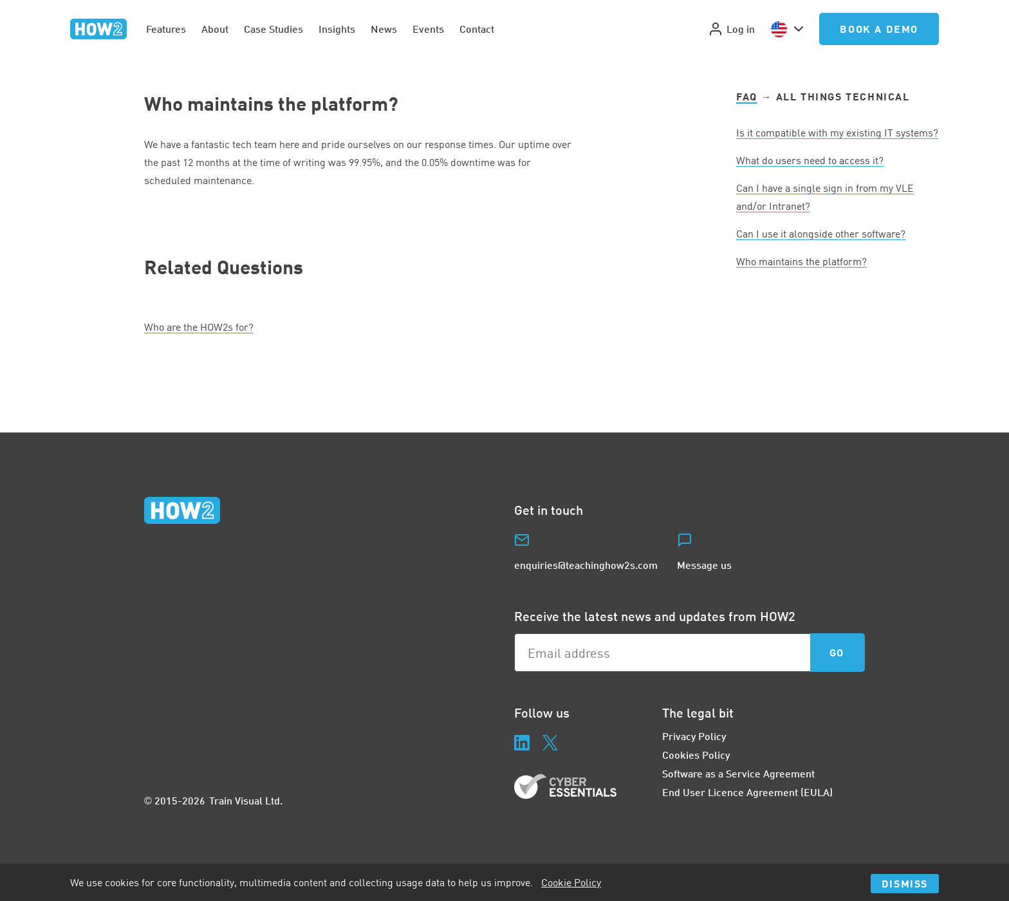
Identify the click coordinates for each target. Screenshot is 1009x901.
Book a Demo (879, 29)
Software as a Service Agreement (738, 773)
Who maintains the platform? (801, 261)
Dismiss (905, 883)
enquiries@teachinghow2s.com (586, 565)
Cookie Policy (571, 882)
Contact (476, 29)
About (214, 29)
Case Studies (273, 29)
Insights (337, 29)
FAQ (746, 96)
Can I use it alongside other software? (820, 233)
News (384, 29)
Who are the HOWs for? (199, 326)
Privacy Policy (694, 736)
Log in (731, 29)
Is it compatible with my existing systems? (837, 132)
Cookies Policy (696, 754)
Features (166, 29)
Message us (704, 565)
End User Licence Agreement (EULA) (747, 792)
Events (428, 29)
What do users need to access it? (810, 160)
